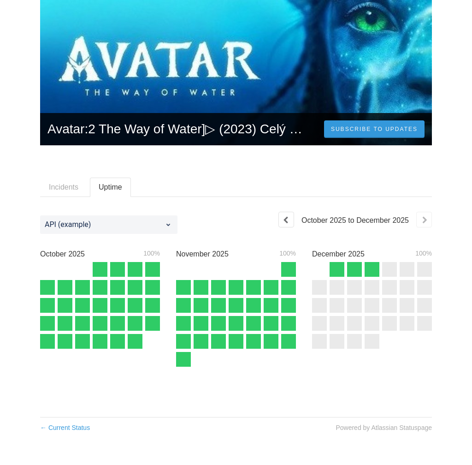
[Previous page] (286, 219)
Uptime (110, 187)
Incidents (63, 187)
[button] (374, 129)
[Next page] (424, 219)
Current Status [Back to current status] (65, 427)
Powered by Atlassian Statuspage (384, 427)
